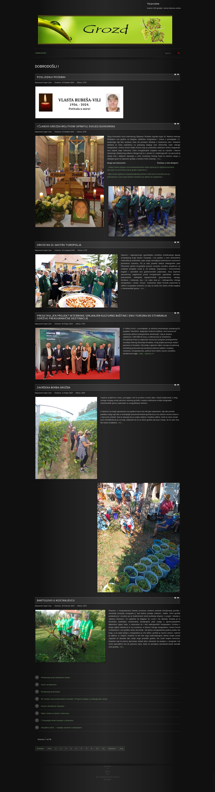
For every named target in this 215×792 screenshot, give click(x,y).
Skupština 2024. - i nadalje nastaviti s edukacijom (61, 728)
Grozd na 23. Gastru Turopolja (59, 245)
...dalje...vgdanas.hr (146, 354)
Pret (49, 749)
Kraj (121, 749)
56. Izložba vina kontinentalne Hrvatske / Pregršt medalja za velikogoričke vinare (74, 699)
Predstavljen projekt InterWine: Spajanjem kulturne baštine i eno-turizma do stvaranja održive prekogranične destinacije (102, 317)
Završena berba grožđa (53, 387)
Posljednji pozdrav (51, 77)
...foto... (159, 159)
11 (103, 749)
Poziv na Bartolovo (48, 685)
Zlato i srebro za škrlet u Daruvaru (55, 713)
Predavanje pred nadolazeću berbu (55, 677)
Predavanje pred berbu (50, 692)
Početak (40, 749)
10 (97, 749)
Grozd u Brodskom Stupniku (52, 706)
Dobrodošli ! (40, 53)
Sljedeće (112, 749)
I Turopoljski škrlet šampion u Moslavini (57, 720)
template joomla (213, 782)
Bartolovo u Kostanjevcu (56, 600)
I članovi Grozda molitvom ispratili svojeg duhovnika (76, 126)
